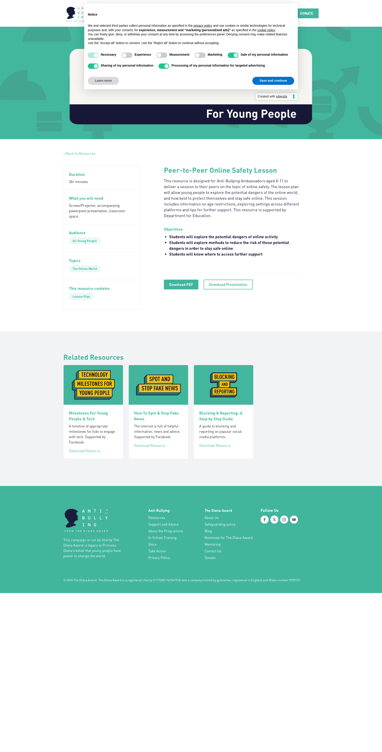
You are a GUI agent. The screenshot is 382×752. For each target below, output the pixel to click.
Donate (210, 557)
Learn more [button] (103, 80)
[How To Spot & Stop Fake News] (158, 385)
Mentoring (213, 544)
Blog (208, 531)
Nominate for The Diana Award (229, 537)
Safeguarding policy (220, 524)
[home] (80, 13)
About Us (212, 517)
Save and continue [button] (273, 80)
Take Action (157, 551)
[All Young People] (85, 240)
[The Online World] (85, 268)
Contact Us (213, 551)
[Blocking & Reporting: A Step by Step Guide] (223, 385)
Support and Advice (163, 524)
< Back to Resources (79, 153)
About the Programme (165, 531)
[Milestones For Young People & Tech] (93, 385)
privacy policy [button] (202, 25)
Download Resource (84, 451)
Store (152, 544)
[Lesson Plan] (81, 296)
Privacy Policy (159, 557)
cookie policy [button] (266, 30)
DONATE (306, 13)
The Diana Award (218, 510)
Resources (156, 517)
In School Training (162, 537)
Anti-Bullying (159, 510)
